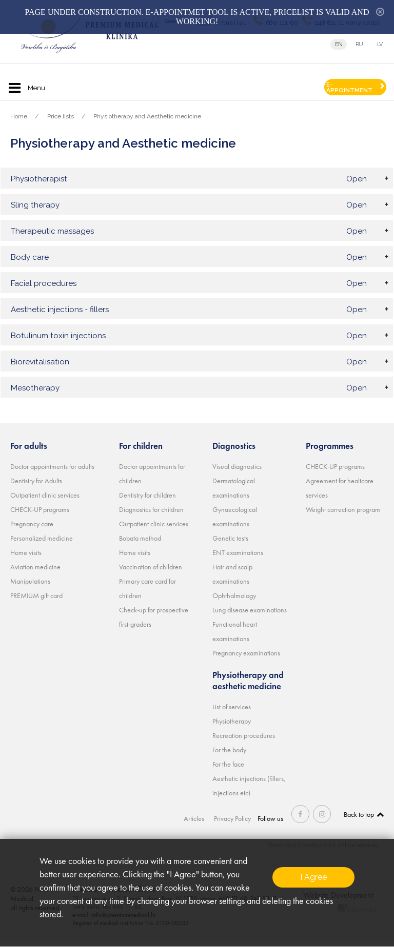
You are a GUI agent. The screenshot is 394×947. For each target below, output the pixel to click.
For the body (229, 754)
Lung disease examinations (249, 614)
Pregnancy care (31, 528)
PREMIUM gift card (36, 600)
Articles (195, 823)
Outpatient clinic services (45, 499)
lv (380, 44)
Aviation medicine (35, 571)
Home (18, 116)
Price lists (60, 116)
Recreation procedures (243, 740)
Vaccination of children (150, 571)
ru (359, 44)
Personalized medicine (41, 542)
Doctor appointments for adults (52, 471)
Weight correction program (343, 514)
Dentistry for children (147, 499)
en (339, 44)
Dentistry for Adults (36, 485)
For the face (228, 768)
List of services (231, 711)
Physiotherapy (231, 725)
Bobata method (140, 542)
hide (380, 12)
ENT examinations (237, 557)
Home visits (26, 557)
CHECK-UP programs (39, 514)
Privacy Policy (233, 823)
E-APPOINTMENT (349, 87)
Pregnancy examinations (246, 657)
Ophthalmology (234, 600)
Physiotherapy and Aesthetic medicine (147, 116)
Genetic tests (230, 542)
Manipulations (30, 585)
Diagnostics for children (151, 514)
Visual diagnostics (237, 471)
